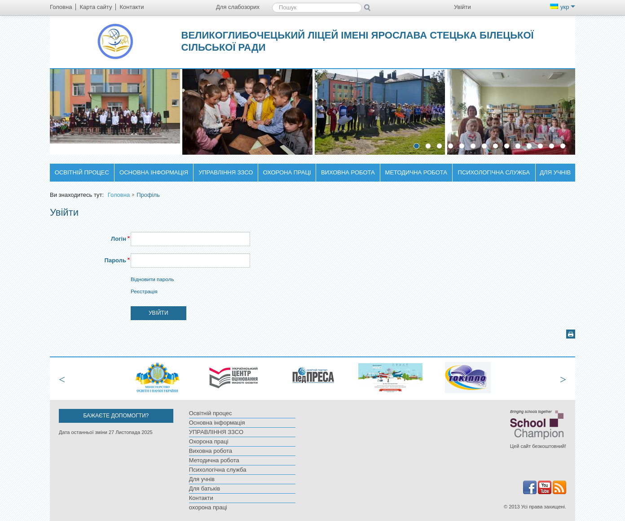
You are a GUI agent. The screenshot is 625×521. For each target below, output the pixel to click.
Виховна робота (348, 172)
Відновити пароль (152, 279)
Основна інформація (153, 172)
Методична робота (416, 172)
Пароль (115, 260)
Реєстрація (144, 291)
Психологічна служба (494, 172)
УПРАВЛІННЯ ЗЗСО (225, 172)
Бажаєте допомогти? (116, 415)
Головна (119, 194)
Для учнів (555, 172)
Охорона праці (287, 172)
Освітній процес (82, 172)
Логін (118, 238)
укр (562, 7)
